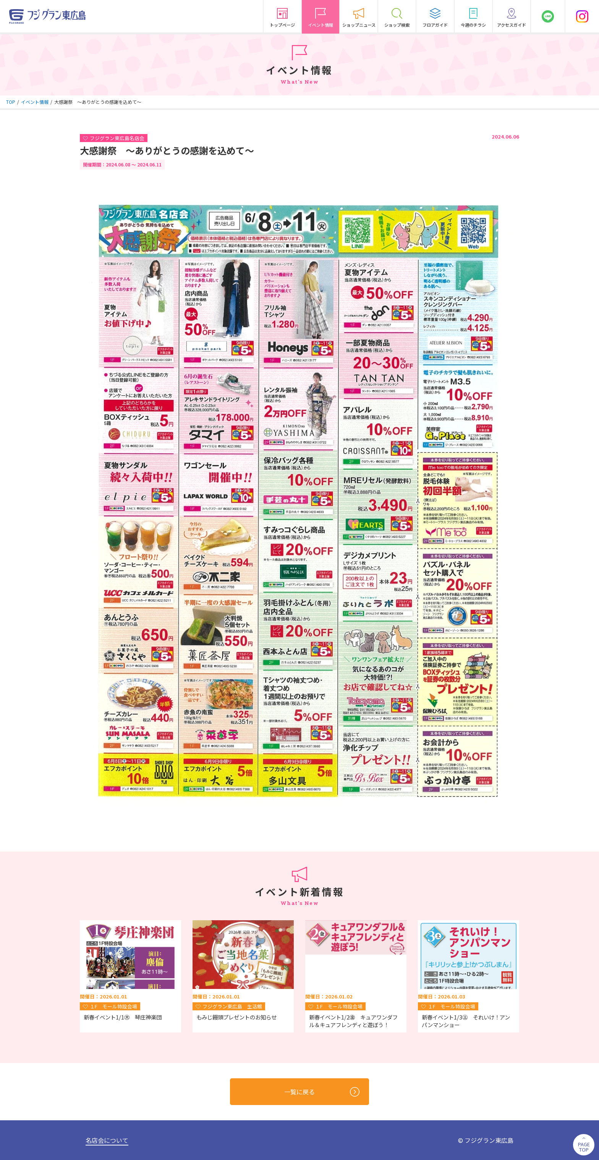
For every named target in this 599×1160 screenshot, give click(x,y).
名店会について (107, 1140)
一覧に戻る (321, 1092)
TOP (10, 102)
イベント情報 (35, 102)
